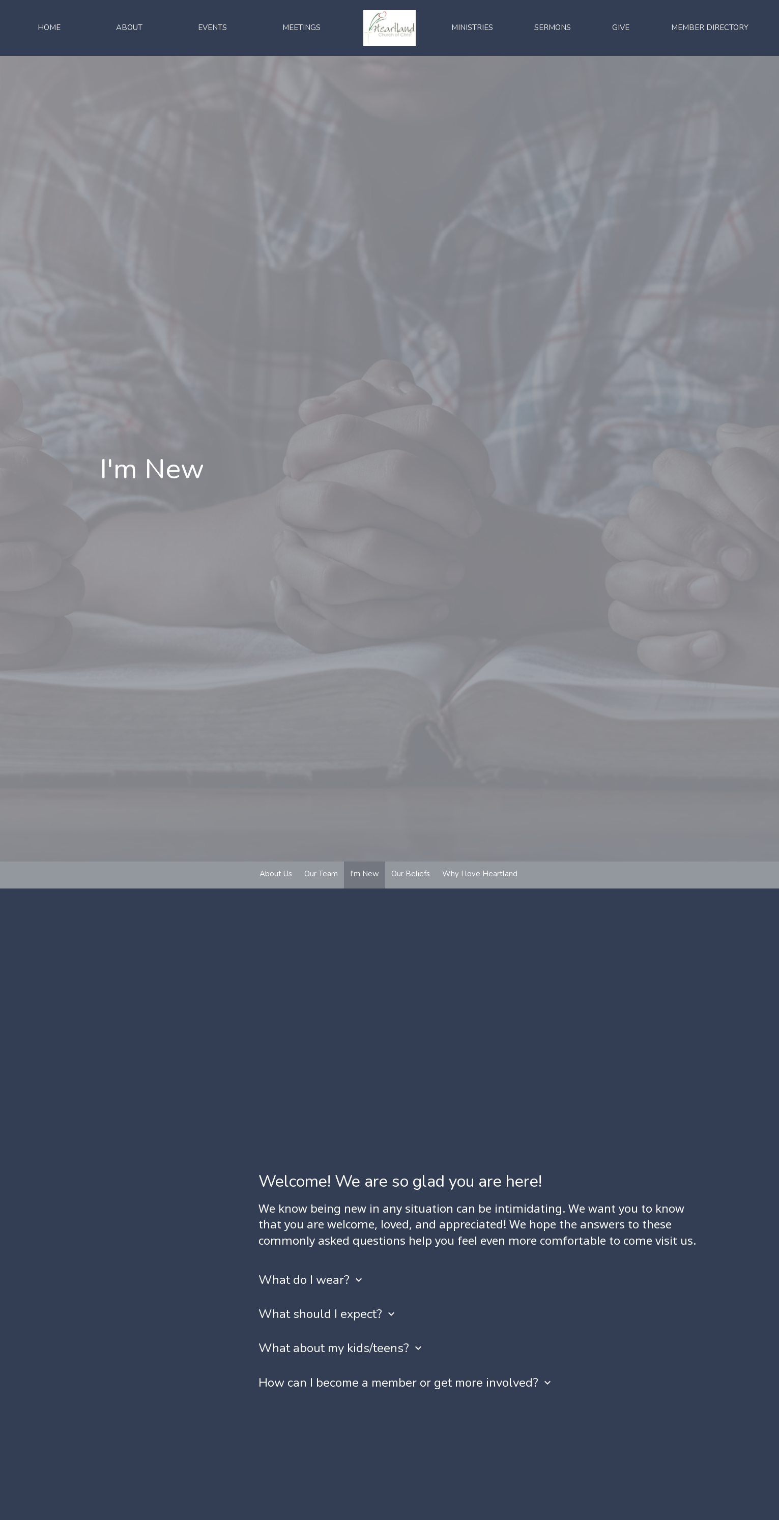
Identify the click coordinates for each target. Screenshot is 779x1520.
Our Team (321, 874)
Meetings (301, 27)
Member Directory (709, 27)
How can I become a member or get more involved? (406, 1382)
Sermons (552, 27)
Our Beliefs (410, 874)
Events (212, 27)
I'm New (364, 874)
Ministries (472, 27)
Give (620, 27)
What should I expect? (327, 1314)
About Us (275, 874)
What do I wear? (311, 1280)
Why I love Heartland (479, 874)
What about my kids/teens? (341, 1348)
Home (49, 27)
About (129, 27)
